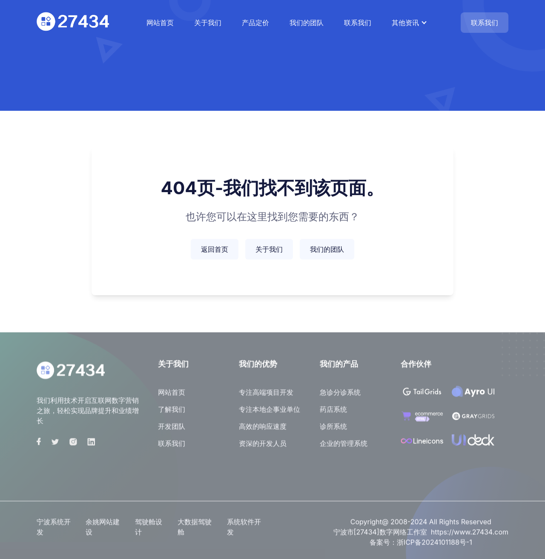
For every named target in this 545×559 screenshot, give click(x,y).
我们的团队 (307, 22)
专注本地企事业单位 (269, 412)
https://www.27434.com (469, 534)
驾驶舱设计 (148, 529)
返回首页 (214, 250)
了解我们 (171, 412)
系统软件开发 (244, 529)
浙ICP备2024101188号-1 (434, 545)
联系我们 (357, 22)
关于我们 (207, 22)
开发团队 (171, 429)
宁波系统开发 (54, 529)
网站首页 (160, 22)
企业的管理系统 (343, 446)
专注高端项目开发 (266, 395)
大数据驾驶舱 (195, 529)
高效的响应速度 (263, 429)
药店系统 (333, 412)
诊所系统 (333, 429)
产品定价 (255, 22)
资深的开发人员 (263, 446)
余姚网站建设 (103, 529)
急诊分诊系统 (340, 395)
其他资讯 (405, 22)
